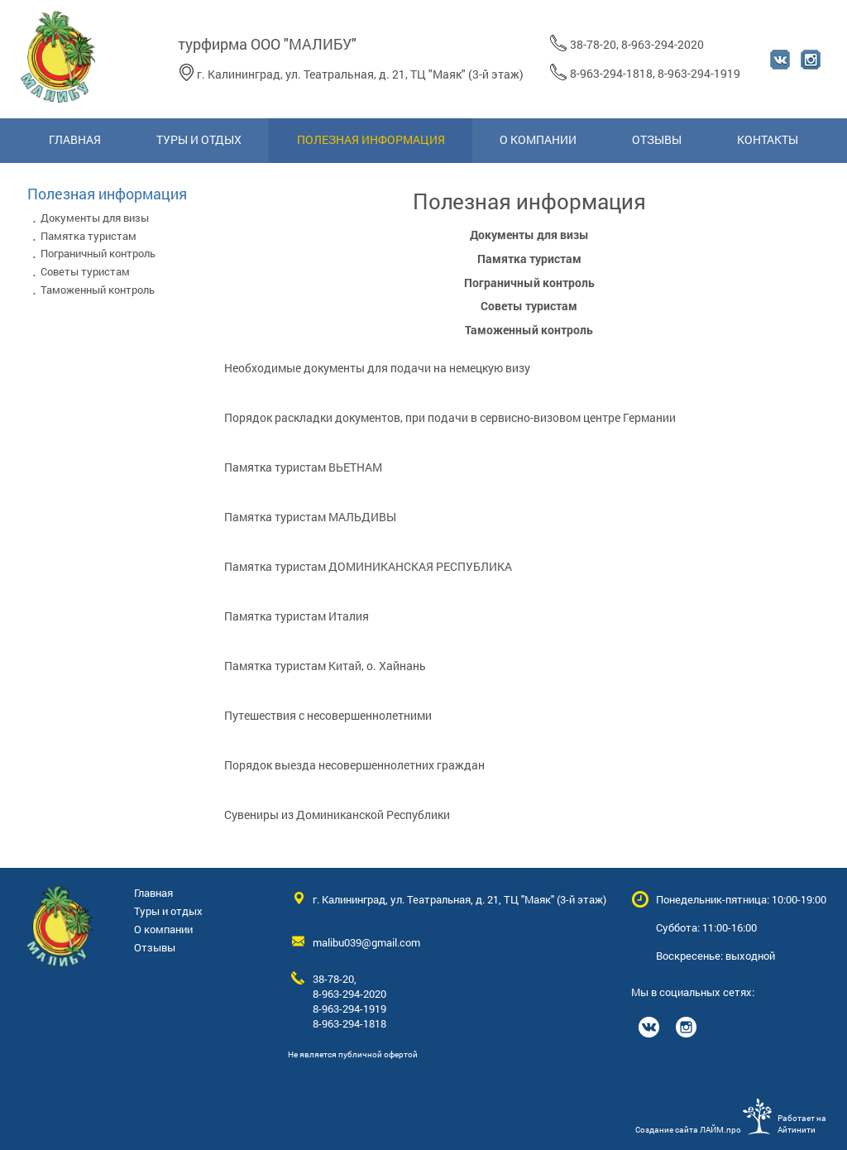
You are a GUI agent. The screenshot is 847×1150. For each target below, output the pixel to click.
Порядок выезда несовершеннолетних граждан (354, 765)
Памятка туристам (529, 258)
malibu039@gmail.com (366, 942)
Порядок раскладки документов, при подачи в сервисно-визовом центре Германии (450, 417)
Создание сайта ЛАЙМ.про (688, 1129)
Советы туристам (529, 306)
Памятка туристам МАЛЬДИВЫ (310, 517)
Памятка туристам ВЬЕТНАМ (303, 467)
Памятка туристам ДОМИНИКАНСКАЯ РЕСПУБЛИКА (368, 566)
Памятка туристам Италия (296, 616)
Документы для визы (529, 234)
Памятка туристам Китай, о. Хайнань (325, 665)
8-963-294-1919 (699, 73)
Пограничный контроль (529, 282)
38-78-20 (593, 44)
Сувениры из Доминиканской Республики (337, 814)
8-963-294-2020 (662, 44)
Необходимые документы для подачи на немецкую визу (377, 368)
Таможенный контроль (529, 330)
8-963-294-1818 (611, 73)
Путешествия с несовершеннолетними (328, 715)
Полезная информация (107, 194)
